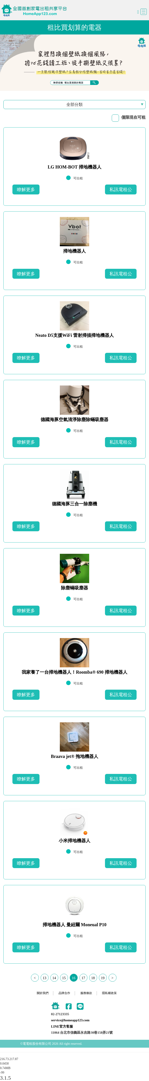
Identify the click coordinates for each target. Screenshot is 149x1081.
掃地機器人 (74, 251)
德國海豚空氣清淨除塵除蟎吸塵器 (74, 419)
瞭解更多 (26, 189)
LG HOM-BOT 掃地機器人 (74, 166)
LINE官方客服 (62, 1026)
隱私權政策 (109, 993)
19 (103, 978)
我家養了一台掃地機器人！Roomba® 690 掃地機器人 (74, 672)
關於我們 (43, 993)
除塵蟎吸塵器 (74, 587)
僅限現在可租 (133, 117)
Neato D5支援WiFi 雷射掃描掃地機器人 (74, 335)
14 (54, 978)
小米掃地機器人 (74, 840)
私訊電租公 (120, 189)
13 (44, 978)
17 (83, 978)
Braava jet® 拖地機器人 (74, 756)
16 (73, 978)
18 (93, 978)
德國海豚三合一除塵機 (74, 503)
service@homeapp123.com (70, 1020)
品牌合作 (64, 993)
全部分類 (74, 104)
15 (64, 978)
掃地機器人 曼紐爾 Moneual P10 (75, 924)
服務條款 (86, 993)
